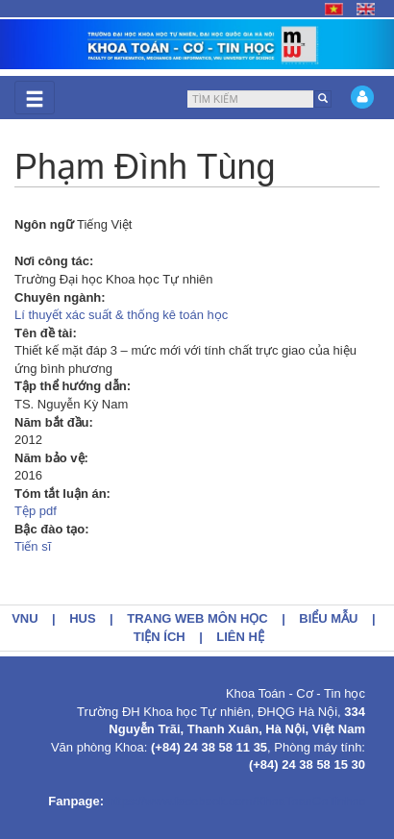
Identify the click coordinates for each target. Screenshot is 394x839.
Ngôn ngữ (44, 224)
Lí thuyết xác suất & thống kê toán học (121, 315)
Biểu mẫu (328, 618)
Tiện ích (159, 636)
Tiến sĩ (32, 546)
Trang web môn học (197, 618)
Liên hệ (240, 636)
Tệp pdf (35, 511)
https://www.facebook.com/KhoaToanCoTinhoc (236, 801)
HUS (82, 618)
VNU (24, 618)
